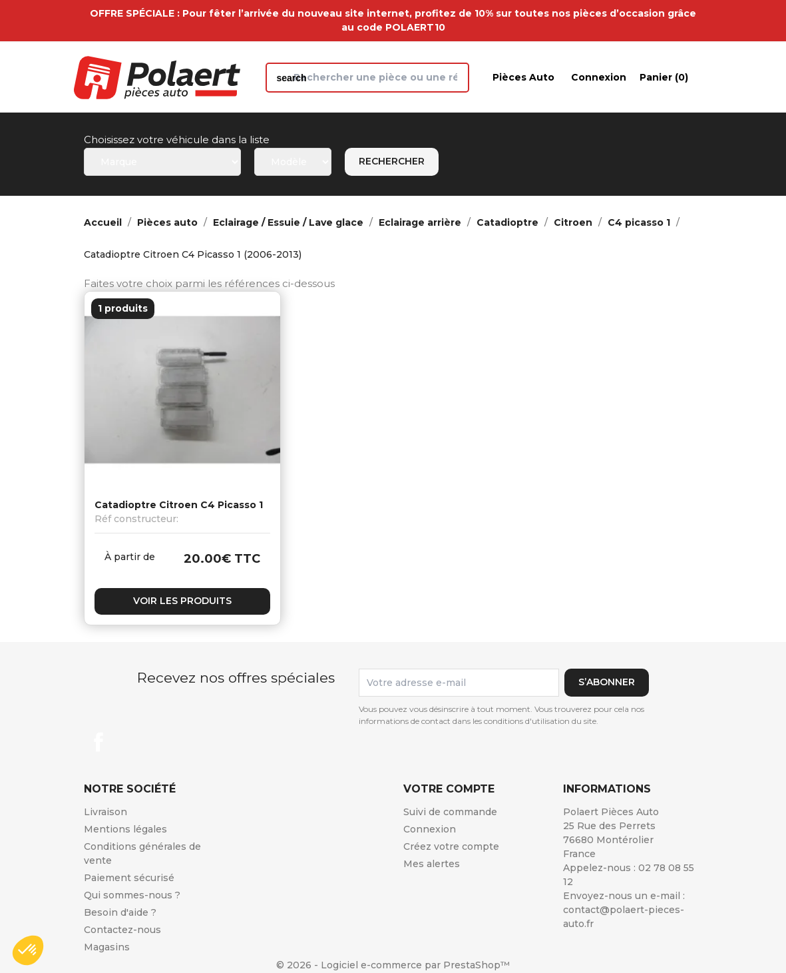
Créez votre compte (451, 846)
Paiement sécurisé (129, 878)
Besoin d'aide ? (120, 912)
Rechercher (392, 161)
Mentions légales (125, 829)
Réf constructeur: (136, 519)
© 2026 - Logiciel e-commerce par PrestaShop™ (393, 965)
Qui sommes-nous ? (132, 895)
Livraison (105, 812)
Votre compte (448, 789)
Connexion (429, 829)
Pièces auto (523, 77)
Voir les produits (182, 601)
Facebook (98, 742)
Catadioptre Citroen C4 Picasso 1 (179, 505)
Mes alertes (431, 864)
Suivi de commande (450, 812)
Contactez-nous (122, 930)
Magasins (107, 947)
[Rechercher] (367, 78)
